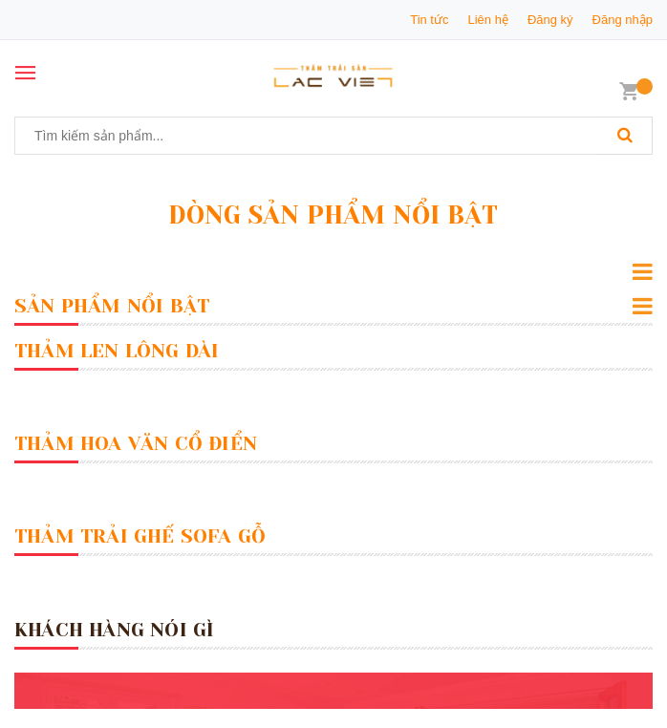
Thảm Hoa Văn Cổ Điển (135, 444)
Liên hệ (487, 19)
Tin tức (429, 19)
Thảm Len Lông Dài (116, 351)
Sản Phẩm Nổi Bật (111, 306)
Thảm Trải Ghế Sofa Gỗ (140, 536)
